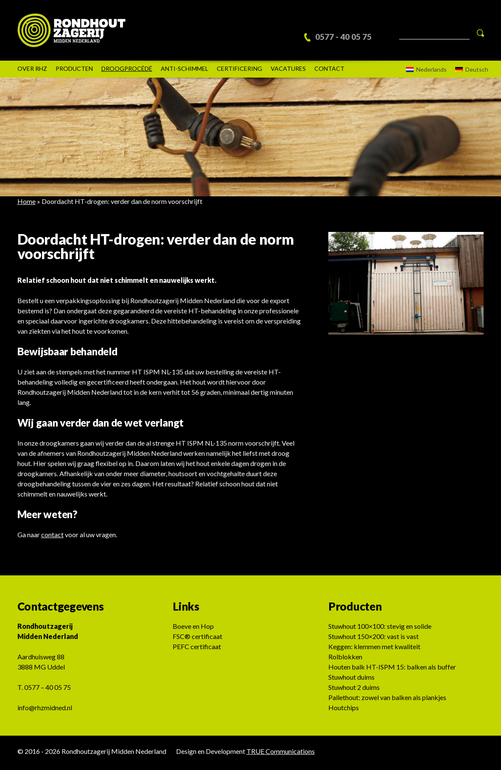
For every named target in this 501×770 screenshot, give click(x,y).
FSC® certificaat (197, 639)
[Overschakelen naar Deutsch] (469, 72)
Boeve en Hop (193, 629)
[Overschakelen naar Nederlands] (424, 72)
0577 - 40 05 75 (349, 35)
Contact (329, 71)
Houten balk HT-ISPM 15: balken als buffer (392, 670)
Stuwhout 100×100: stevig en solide (379, 629)
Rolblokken (345, 660)
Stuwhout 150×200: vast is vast (373, 639)
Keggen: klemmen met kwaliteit (374, 649)
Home (26, 204)
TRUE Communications (280, 754)
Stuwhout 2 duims (354, 690)
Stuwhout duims (351, 680)
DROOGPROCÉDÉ (126, 71)
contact (52, 537)
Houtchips (343, 710)
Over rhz (32, 71)
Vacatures (288, 71)
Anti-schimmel (184, 71)
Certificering (239, 71)
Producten (74, 71)
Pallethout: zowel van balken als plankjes (387, 700)
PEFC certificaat (197, 649)
